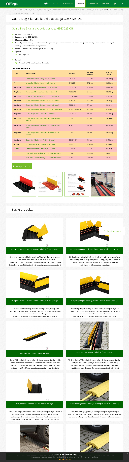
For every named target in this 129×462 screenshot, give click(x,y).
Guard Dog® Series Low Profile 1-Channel (40, 140)
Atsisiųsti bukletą (22, 166)
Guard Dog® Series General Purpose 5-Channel (42, 101)
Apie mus (55, 4)
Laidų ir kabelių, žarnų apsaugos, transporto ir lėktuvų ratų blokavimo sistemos (56, 10)
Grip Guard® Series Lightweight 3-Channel (40, 149)
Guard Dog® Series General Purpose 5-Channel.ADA (44, 109)
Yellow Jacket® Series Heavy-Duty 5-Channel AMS (43, 96)
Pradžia (14, 10)
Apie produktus (67, 4)
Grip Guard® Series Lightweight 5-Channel (40, 144)
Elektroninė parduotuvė (109, 430)
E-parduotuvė (93, 4)
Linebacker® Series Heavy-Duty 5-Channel (40, 79)
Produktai (80, 4)
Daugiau (69, 460)
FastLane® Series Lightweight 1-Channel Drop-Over (44, 153)
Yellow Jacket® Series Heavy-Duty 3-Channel (41, 92)
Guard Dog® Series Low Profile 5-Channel (40, 114)
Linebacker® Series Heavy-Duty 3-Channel (40, 83)
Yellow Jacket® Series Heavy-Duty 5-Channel (41, 87)
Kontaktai (105, 4)
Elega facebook (106, 434)
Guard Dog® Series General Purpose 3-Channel (42, 105)
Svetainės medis (106, 439)
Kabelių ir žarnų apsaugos (97, 10)
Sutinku (60, 460)
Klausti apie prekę (114, 231)
